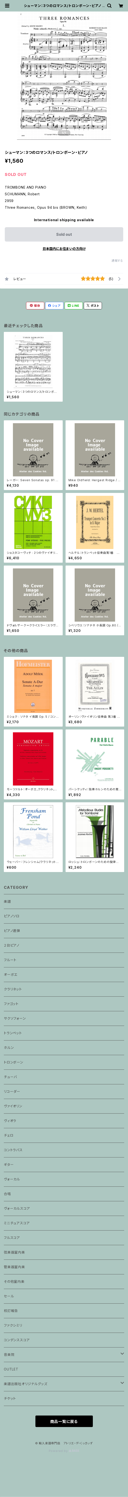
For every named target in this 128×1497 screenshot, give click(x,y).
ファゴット (11, 1004)
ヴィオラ (10, 1121)
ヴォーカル (12, 1179)
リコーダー (12, 1091)
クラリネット (13, 989)
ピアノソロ (12, 916)
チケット (10, 1398)
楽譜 (7, 901)
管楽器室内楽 (14, 1267)
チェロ (8, 1135)
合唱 (7, 1194)
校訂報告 (11, 1311)
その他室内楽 (14, 1281)
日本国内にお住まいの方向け (64, 249)
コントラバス (13, 1150)
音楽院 (9, 1355)
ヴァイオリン (13, 1106)
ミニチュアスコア (17, 1223)
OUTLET (11, 1369)
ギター (9, 1164)
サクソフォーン (15, 1018)
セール (9, 1296)
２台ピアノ (11, 945)
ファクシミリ (13, 1325)
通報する (117, 260)
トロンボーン (13, 1062)
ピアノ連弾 (12, 931)
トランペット (13, 1033)
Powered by (64, 1451)
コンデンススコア (17, 1340)
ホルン (9, 1048)
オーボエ (10, 974)
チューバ (10, 1077)
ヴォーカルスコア (17, 1208)
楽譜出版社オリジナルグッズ (25, 1384)
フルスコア (12, 1238)
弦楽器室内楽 (14, 1252)
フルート (10, 960)
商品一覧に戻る (64, 1421)
